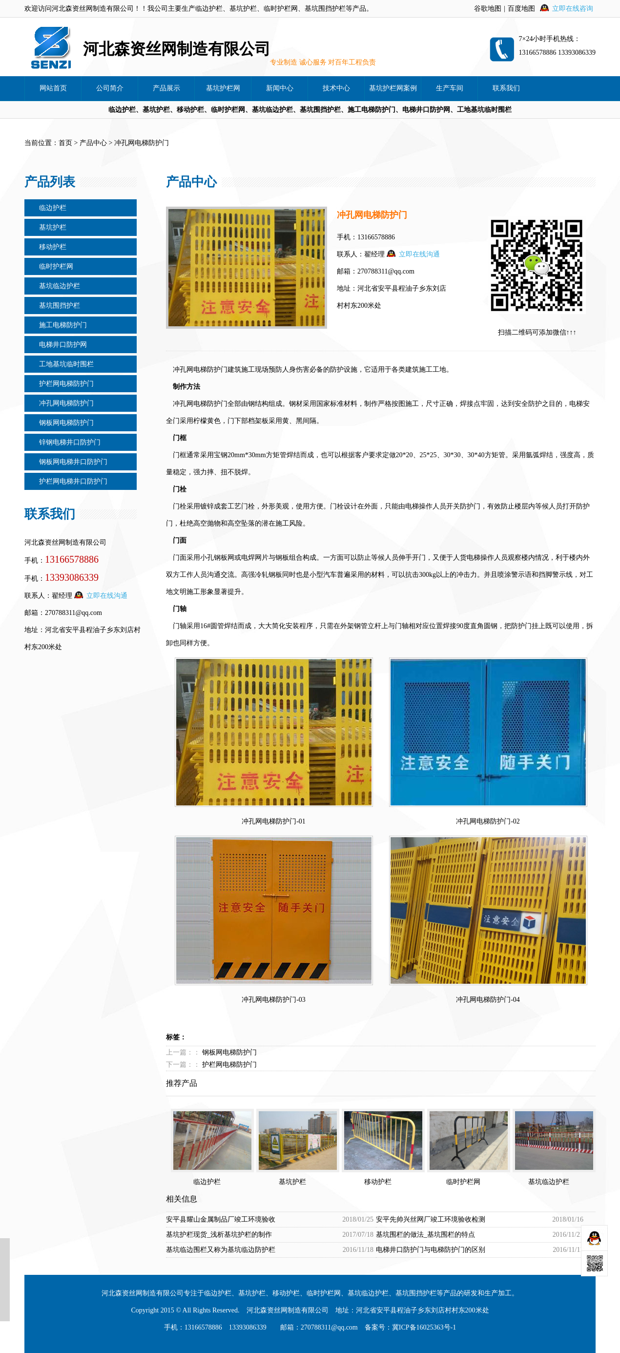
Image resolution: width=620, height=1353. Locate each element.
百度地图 (521, 8)
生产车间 (449, 88)
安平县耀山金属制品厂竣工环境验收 (220, 1219)
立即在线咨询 (572, 8)
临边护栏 (52, 207)
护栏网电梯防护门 (66, 383)
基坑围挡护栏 (59, 305)
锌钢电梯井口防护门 (70, 442)
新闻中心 (279, 88)
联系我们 (506, 88)
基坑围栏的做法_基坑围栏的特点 (425, 1234)
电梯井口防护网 (63, 344)
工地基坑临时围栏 (66, 364)
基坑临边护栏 (59, 286)
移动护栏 (52, 247)
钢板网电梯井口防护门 (73, 461)
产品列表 (49, 182)
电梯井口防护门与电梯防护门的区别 (430, 1249)
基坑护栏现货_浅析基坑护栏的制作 (219, 1234)
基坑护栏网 (223, 88)
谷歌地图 (487, 8)
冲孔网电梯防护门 (66, 403)
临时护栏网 (56, 266)
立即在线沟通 (106, 595)
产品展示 (166, 88)
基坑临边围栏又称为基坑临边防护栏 (220, 1249)
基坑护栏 (52, 227)
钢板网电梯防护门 (66, 422)
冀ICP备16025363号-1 (424, 1327)
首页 (65, 143)
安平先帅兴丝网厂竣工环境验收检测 (430, 1219)
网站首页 (53, 88)
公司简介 (110, 88)
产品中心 (93, 143)
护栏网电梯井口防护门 (73, 481)
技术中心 (336, 88)
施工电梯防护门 (63, 325)
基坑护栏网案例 (393, 88)
